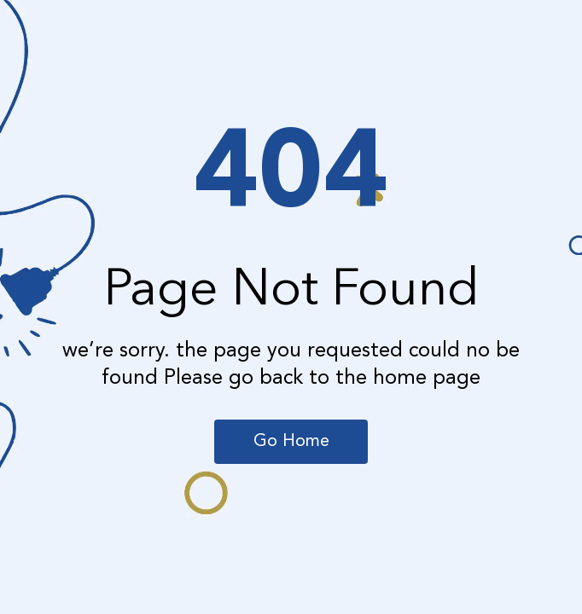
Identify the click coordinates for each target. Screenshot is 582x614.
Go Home (291, 441)
